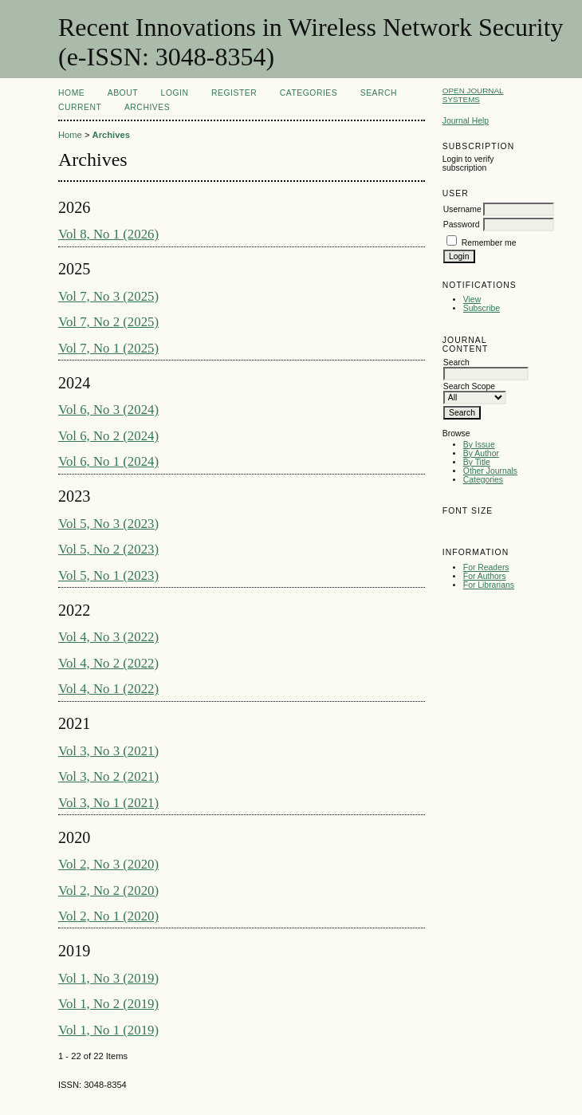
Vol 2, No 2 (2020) (108, 890)
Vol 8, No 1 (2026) (108, 234)
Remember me (489, 242)
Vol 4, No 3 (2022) (108, 636)
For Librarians (488, 585)
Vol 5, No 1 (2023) (108, 575)
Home (71, 93)
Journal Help (465, 120)
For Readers (486, 567)
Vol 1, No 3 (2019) (108, 978)
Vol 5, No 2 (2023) (108, 549)
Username (462, 209)
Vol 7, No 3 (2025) (108, 296)
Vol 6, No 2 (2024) (108, 435)
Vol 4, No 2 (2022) (108, 663)
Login (175, 93)
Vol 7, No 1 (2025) (108, 348)
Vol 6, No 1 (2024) (108, 461)
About (123, 93)
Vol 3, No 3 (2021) (108, 750)
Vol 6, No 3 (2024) (108, 409)
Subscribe (481, 308)
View (472, 299)
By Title (476, 462)
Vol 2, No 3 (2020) (108, 864)
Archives (147, 107)
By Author (481, 453)
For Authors (484, 576)
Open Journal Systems (473, 95)
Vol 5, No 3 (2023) (108, 523)
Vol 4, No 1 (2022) (108, 688)
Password (461, 224)
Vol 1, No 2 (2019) (108, 1003)
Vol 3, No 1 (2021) (108, 802)
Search (378, 93)
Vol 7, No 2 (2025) (108, 321)
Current (79, 107)
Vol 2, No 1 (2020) (108, 916)
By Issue (479, 444)
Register (234, 93)
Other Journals (490, 471)
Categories (483, 479)
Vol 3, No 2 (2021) (108, 776)
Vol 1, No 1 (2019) (108, 1030)
